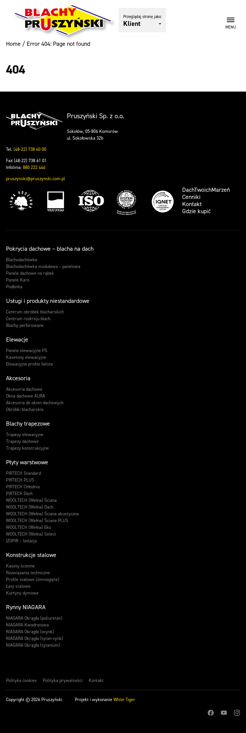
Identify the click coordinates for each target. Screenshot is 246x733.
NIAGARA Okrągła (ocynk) (30, 632)
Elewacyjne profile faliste (29, 364)
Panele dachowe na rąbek (30, 273)
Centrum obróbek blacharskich (35, 312)
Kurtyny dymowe (22, 593)
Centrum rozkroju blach (28, 319)
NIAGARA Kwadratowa (27, 625)
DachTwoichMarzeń (206, 190)
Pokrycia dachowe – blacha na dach (50, 249)
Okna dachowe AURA (25, 396)
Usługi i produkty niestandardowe (47, 301)
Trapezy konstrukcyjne (27, 448)
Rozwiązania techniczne (28, 573)
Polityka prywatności (63, 680)
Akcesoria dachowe (24, 389)
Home (13, 44)
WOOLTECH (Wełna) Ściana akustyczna (42, 514)
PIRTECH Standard (23, 473)
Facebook (211, 713)
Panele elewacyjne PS (26, 351)
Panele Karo (17, 280)
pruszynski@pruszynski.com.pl (35, 179)
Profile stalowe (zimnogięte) (32, 579)
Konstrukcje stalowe (31, 555)
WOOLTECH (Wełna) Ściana (31, 500)
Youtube (224, 713)
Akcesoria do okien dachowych (34, 403)
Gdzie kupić (196, 211)
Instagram (237, 713)
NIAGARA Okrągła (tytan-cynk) (34, 638)
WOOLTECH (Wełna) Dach (29, 507)
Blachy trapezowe (28, 423)
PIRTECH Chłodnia (23, 487)
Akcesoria (18, 378)
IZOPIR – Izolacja (21, 541)
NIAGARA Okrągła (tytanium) (33, 645)
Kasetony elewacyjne (26, 357)
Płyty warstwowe (27, 462)
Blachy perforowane (25, 325)
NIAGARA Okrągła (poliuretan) (34, 618)
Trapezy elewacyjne (24, 435)
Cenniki (191, 197)
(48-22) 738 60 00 (30, 149)
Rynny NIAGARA (25, 607)
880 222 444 (34, 167)
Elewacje (17, 339)
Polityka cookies (21, 680)
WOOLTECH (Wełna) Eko (28, 527)
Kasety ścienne (20, 566)
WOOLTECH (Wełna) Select (31, 534)
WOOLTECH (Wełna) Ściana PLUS (37, 521)
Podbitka (14, 287)
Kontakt (192, 204)
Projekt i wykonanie (105, 700)
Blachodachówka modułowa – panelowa (43, 266)
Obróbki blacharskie (25, 409)
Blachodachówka (21, 260)
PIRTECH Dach (19, 494)
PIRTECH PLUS (20, 480)
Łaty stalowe (18, 586)
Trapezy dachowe (22, 441)
